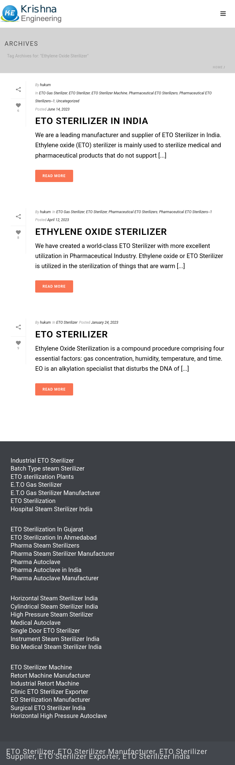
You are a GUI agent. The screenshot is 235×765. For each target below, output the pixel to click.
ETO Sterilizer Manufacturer (106, 751)
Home (217, 67)
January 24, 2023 (104, 322)
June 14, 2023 (58, 109)
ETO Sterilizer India (156, 756)
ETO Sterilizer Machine (109, 93)
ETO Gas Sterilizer (53, 93)
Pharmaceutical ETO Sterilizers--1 (185, 212)
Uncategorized (67, 101)
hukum (45, 85)
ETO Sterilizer (79, 93)
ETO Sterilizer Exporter (78, 756)
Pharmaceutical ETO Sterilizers (153, 93)
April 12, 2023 (58, 220)
